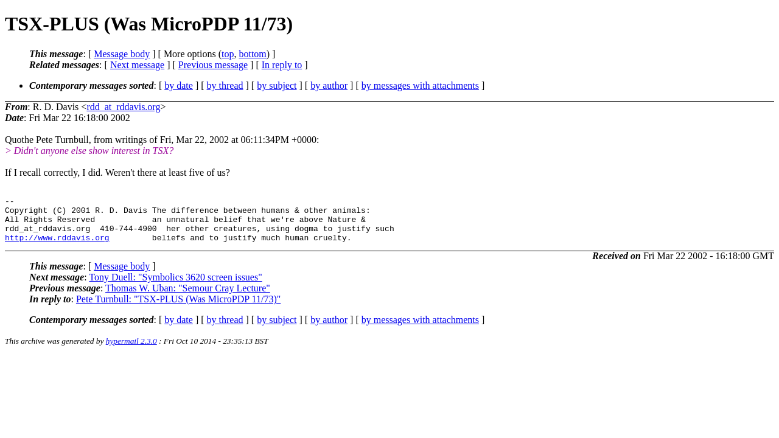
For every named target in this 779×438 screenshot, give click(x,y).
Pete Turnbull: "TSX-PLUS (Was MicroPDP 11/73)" (178, 308)
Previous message (213, 65)
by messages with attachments (420, 85)
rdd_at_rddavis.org (123, 107)
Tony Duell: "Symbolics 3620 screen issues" (175, 286)
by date (178, 85)
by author (329, 85)
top (228, 54)
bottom (252, 54)
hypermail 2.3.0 (131, 350)
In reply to (282, 65)
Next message (137, 65)
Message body (122, 54)
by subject (276, 85)
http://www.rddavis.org (57, 246)
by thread (225, 85)
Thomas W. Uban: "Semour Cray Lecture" (187, 297)
